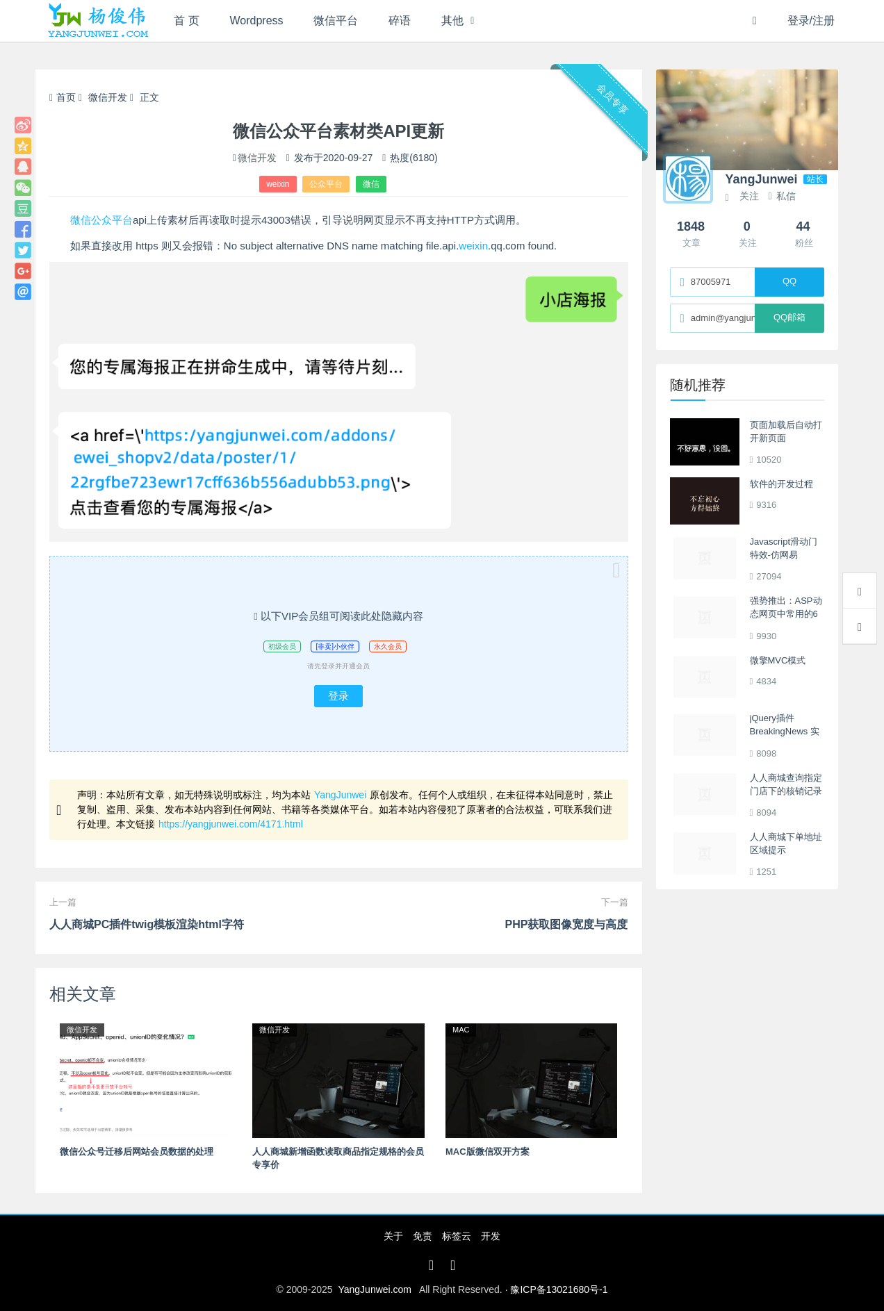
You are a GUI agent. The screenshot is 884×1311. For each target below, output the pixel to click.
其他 (452, 20)
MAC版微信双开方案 (487, 1151)
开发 (490, 1236)
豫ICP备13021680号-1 (558, 1289)
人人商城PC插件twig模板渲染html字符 (146, 924)
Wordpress (257, 20)
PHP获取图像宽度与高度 (566, 924)
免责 (422, 1236)
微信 (371, 184)
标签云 (456, 1236)
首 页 (186, 20)
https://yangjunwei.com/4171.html (230, 824)
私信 (781, 195)
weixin (277, 184)
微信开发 (107, 97)
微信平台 (335, 20)
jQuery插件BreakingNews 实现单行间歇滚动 (784, 731)
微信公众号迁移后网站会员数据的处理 (136, 1151)
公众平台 (326, 184)
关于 (393, 1236)
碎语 (399, 20)
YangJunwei (340, 794)
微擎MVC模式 (778, 660)
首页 (62, 97)
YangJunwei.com (374, 1289)
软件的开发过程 (781, 484)
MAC (460, 1029)
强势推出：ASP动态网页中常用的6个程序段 (786, 614)
